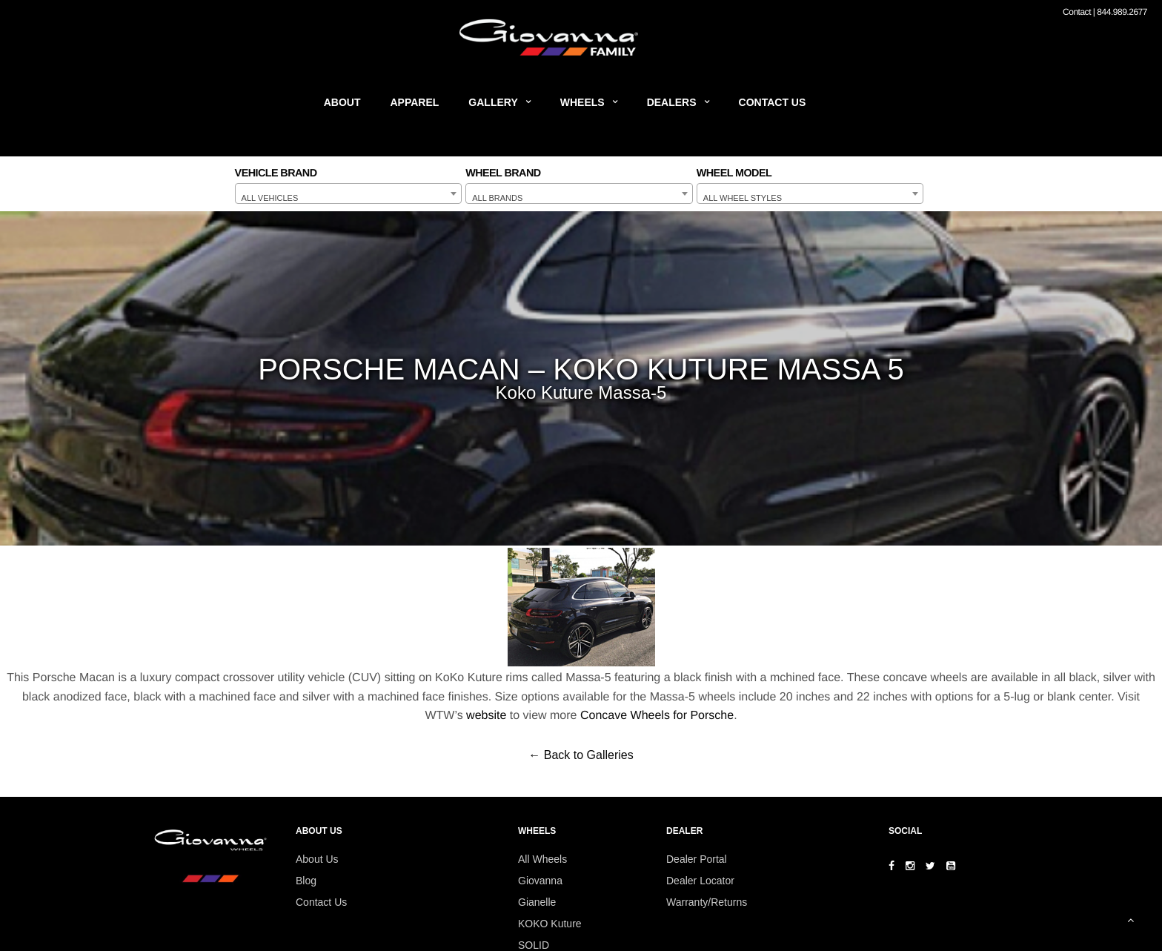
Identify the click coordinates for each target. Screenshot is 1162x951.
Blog (306, 881)
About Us (317, 859)
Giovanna (540, 881)
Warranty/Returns (706, 902)
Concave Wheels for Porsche (657, 715)
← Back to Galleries (580, 755)
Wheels (582, 102)
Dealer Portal (696, 859)
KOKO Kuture (550, 924)
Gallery (492, 102)
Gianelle (537, 902)
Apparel (415, 102)
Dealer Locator (700, 881)
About (342, 102)
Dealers (672, 102)
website (486, 715)
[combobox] (348, 193)
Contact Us (772, 102)
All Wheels (542, 859)
